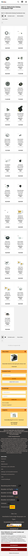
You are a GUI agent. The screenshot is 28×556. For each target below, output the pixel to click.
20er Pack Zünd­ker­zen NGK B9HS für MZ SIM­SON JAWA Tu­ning (7, 294)
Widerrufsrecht (4, 464)
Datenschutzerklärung (5, 542)
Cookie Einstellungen (5, 479)
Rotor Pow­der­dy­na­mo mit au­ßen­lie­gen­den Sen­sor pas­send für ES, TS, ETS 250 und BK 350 (7, 90)
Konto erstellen (5, 402)
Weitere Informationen (14, 553)
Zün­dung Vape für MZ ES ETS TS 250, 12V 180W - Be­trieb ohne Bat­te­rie (7, 269)
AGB (2, 469)
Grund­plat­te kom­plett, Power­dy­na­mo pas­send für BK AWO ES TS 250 (7, 166)
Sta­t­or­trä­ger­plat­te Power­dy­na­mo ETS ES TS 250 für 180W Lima (20, 243)
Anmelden (14, 399)
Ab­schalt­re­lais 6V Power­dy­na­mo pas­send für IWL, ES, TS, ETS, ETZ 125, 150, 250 (20, 192)
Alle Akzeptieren (14, 545)
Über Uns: (14, 513)
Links (2, 477)
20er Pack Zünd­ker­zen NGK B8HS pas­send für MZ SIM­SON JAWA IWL (20, 269)
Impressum (3, 458)
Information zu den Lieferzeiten (8, 466)
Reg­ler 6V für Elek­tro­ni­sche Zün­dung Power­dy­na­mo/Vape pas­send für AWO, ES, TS (7, 115)
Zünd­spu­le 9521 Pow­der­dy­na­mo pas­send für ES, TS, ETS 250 (20, 166)
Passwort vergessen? (7, 405)
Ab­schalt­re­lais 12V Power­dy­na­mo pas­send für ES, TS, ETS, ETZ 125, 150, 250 (20, 115)
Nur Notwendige (14, 549)
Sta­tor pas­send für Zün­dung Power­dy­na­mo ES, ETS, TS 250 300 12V (20, 90)
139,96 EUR (14, 366)
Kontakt (3, 461)
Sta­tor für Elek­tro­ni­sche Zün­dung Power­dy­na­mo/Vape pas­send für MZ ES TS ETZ (7, 64)
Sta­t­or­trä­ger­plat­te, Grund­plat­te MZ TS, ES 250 (20, 294)
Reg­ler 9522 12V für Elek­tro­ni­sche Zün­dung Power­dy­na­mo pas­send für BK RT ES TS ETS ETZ (20, 64)
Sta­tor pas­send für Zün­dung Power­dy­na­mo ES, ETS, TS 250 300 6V (7, 243)
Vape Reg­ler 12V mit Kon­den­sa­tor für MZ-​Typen (7, 320)
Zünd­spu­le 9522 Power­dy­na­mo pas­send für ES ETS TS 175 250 (7, 192)
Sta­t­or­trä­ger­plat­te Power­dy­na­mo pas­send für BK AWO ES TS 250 (7, 141)
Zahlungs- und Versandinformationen (9, 471)
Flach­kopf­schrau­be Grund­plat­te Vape (7, 217)
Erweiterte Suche (14, 381)
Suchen (14, 378)
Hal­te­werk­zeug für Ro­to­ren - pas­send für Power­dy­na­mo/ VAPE (7, 38)
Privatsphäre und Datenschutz (8, 474)
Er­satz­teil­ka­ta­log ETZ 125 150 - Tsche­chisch (14, 419)
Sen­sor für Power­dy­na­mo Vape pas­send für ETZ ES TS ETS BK (20, 38)
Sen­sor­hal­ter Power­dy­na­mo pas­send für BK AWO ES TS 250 (20, 141)
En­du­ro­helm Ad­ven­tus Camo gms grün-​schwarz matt (14, 363)
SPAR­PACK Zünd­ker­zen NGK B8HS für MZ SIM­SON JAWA (20, 217)
